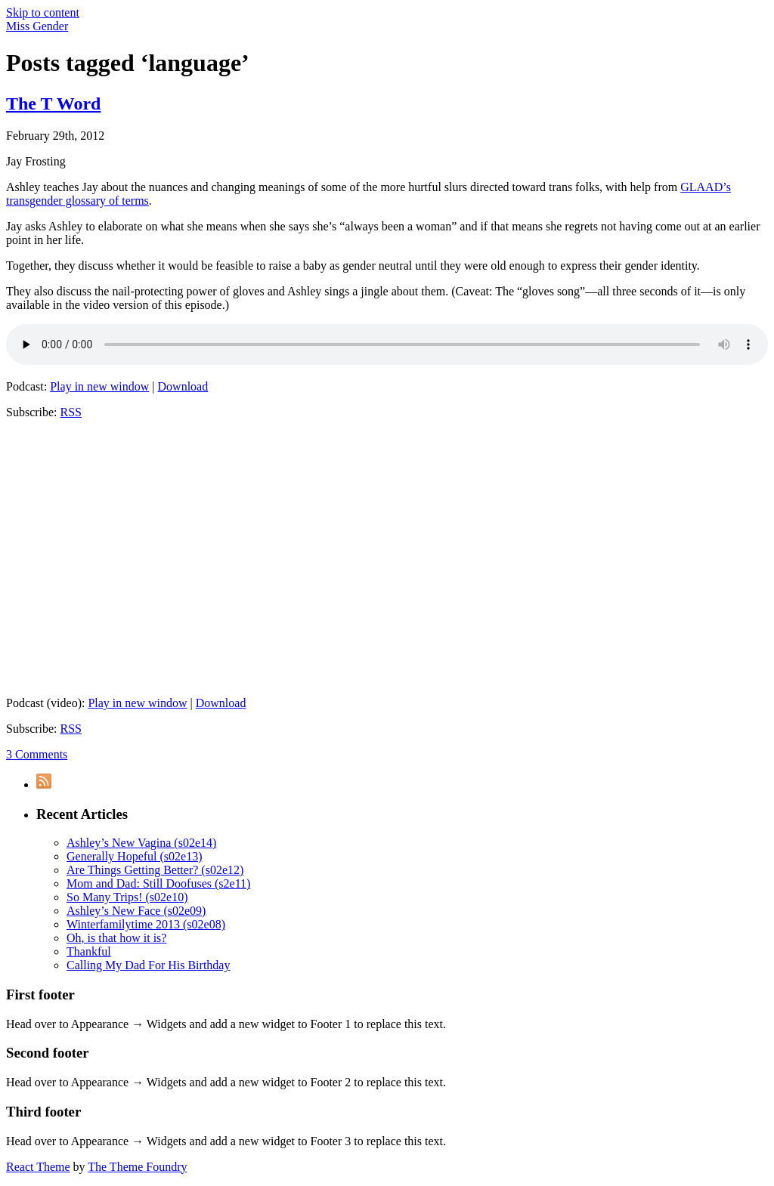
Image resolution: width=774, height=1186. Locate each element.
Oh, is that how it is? (116, 937)
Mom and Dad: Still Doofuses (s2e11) (158, 883)
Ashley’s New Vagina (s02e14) (141, 842)
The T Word (53, 103)
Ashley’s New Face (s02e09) (136, 910)
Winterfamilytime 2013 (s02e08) (146, 924)
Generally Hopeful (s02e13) (135, 856)
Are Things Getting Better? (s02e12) (155, 869)
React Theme (38, 1166)
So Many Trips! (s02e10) (127, 897)
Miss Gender (37, 26)
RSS (71, 412)
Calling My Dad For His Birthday (148, 965)
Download (183, 386)
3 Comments (36, 754)
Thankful (89, 951)
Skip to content (42, 12)
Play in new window (99, 386)
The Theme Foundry (137, 1166)
